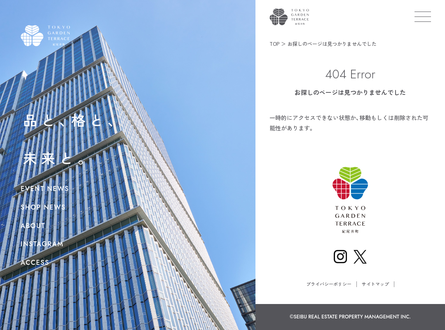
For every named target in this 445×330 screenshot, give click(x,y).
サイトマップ (375, 283)
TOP (274, 43)
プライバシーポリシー (328, 283)
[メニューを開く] (422, 16)
